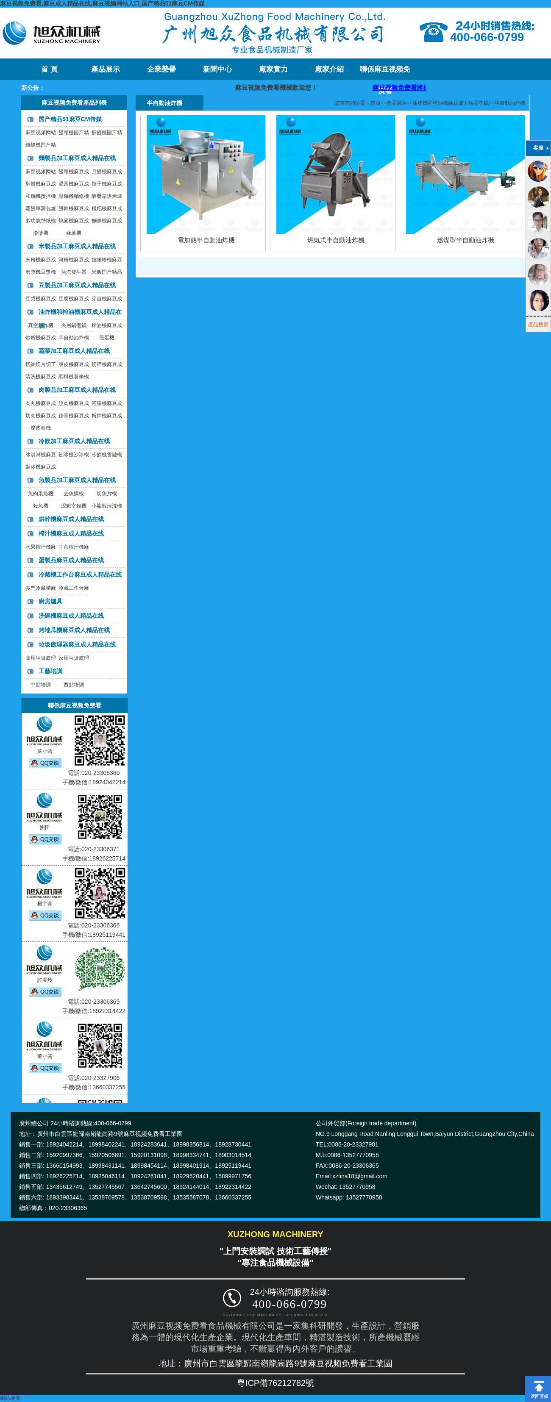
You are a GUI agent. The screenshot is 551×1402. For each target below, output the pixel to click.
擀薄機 (40, 233)
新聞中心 (217, 69)
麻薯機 (73, 233)
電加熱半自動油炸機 (206, 240)
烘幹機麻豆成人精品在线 (71, 519)
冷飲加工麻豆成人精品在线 (74, 441)
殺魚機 (40, 506)
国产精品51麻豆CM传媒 (70, 119)
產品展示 (105, 69)
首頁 (375, 103)
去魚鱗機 (74, 494)
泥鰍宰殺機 (73, 506)
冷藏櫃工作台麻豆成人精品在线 (80, 574)
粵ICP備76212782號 (275, 1383)
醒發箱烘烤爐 (107, 196)
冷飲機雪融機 (107, 455)
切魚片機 (107, 494)
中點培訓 (41, 685)
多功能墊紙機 (40, 221)
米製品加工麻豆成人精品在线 (77, 246)
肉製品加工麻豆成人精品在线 (77, 389)
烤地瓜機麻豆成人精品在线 (74, 630)
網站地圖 (10, 1398)
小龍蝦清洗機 (107, 506)
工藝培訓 (50, 671)
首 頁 (49, 69)
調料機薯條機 (73, 377)
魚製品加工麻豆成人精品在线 (77, 480)
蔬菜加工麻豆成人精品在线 (74, 350)
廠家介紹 (329, 69)
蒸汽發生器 (73, 272)
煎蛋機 (106, 338)
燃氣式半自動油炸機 (336, 240)
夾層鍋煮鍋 (73, 325)
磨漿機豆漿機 (40, 272)
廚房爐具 (50, 601)
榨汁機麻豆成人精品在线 (71, 533)
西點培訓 (74, 685)
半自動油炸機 (73, 338)
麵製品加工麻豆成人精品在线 (77, 158)
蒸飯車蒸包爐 (40, 208)
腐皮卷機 (41, 428)
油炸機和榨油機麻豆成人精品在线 (450, 103)
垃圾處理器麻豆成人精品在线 (77, 644)
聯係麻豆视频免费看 (385, 72)
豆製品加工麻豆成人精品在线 (77, 285)
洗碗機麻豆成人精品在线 (71, 615)
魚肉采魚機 (40, 494)
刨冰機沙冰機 (73, 455)
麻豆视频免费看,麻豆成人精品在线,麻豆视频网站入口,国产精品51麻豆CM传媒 (102, 3)
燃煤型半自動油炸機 (465, 240)
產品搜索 (538, 325)
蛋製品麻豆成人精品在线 (71, 560)
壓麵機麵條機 (73, 196)
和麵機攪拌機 (40, 196)
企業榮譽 (161, 69)
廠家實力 (273, 69)
